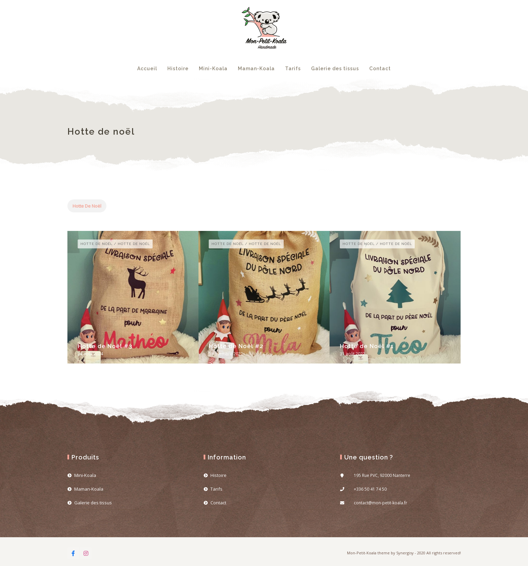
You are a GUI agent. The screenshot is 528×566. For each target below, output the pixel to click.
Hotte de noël (87, 206)
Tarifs (293, 68)
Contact (380, 68)
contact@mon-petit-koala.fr (380, 503)
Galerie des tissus (335, 68)
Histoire (178, 68)
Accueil (147, 68)
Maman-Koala (256, 68)
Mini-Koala (213, 68)
